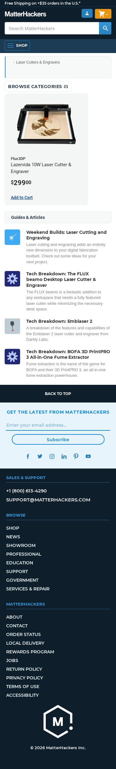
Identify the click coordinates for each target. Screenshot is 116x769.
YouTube (88, 456)
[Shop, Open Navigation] (17, 46)
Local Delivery (25, 643)
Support (17, 571)
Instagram (52, 456)
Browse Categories (38, 86)
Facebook (28, 456)
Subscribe (58, 439)
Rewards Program (30, 652)
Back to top (58, 393)
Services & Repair (27, 589)
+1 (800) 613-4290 (26, 491)
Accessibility (22, 695)
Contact (17, 626)
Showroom (21, 545)
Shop (12, 528)
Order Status (23, 634)
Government (22, 580)
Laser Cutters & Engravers (38, 62)
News (13, 537)
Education (19, 563)
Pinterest (76, 456)
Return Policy (24, 669)
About (14, 617)
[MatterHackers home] (25, 15)
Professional (23, 554)
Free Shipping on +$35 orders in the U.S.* (42, 3)
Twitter (40, 456)
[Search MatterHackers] (105, 28)
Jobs (12, 660)
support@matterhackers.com (48, 500)
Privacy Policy (24, 678)
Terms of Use (22, 686)
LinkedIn (64, 456)
